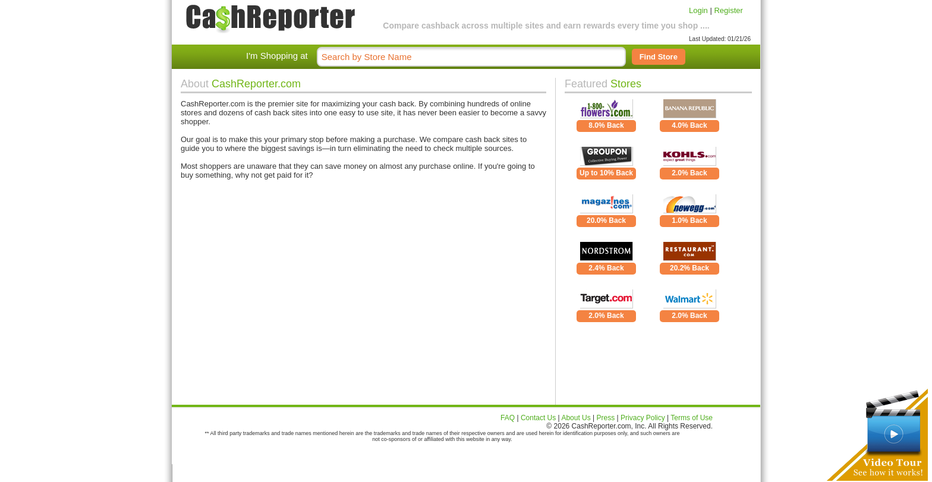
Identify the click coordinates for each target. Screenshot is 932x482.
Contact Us (538, 418)
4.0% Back (689, 125)
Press (606, 418)
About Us (575, 418)
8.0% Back (606, 125)
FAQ (507, 418)
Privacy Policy (643, 418)
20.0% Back (606, 220)
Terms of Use (691, 418)
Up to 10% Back (606, 173)
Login (698, 10)
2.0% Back (689, 173)
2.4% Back (606, 268)
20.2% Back (689, 268)
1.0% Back (689, 220)
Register (728, 10)
